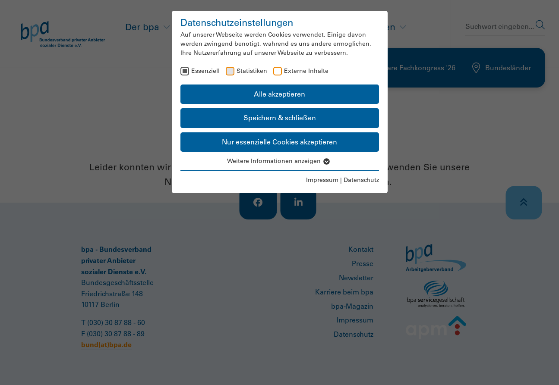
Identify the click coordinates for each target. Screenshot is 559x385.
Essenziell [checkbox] (205, 71)
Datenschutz (361, 180)
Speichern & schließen (279, 117)
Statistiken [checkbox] (252, 71)
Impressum (322, 180)
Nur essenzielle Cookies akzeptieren (279, 142)
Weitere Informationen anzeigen (279, 161)
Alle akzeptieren (279, 94)
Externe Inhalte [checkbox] (306, 71)
